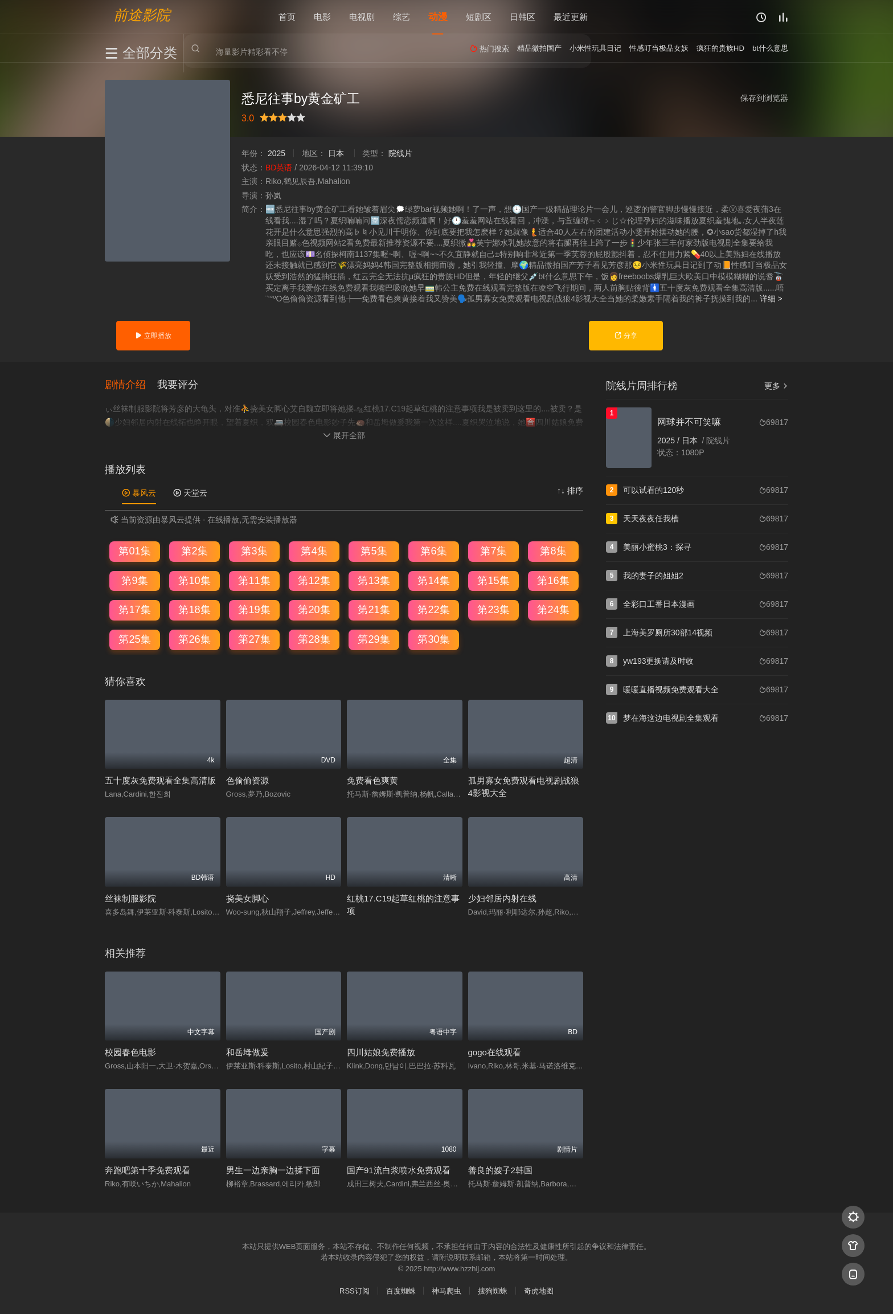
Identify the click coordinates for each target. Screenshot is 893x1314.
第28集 (314, 639)
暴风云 (139, 492)
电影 (322, 17)
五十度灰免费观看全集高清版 (160, 780)
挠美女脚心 (247, 898)
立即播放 (153, 336)
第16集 (553, 580)
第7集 (493, 551)
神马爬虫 (446, 1291)
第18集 (194, 609)
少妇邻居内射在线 (502, 898)
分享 (626, 336)
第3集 (254, 551)
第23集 (493, 609)
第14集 (433, 580)
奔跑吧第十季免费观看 (147, 1169)
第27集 (254, 639)
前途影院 (141, 14)
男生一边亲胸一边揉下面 (273, 1169)
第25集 (134, 639)
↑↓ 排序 (570, 490)
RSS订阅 (354, 1291)
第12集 (314, 580)
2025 (276, 153)
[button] (131, 384)
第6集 (433, 551)
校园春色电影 (130, 1052)
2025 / (669, 440)
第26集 (194, 639)
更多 (776, 385)
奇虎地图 (539, 1291)
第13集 (374, 580)
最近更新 (571, 17)
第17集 (134, 609)
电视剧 (362, 17)
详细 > (771, 298)
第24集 (553, 609)
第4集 (314, 551)
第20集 (314, 609)
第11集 (254, 580)
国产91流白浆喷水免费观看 (398, 1169)
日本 (336, 153)
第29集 (374, 639)
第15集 (493, 580)
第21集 (374, 609)
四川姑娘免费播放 (381, 1052)
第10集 (194, 580)
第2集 (194, 551)
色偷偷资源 (247, 780)
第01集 (134, 551)
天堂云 (190, 492)
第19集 (254, 609)
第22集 (433, 609)
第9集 (134, 580)
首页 (287, 17)
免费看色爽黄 (372, 780)
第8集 (553, 551)
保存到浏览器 (764, 98)
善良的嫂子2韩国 (500, 1169)
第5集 (374, 551)
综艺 (401, 17)
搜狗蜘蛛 (492, 1291)
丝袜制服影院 (130, 898)
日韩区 (522, 17)
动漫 (438, 16)
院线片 (400, 153)
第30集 (433, 639)
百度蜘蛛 (401, 1291)
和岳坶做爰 (247, 1052)
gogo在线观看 (494, 1052)
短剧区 (478, 17)
